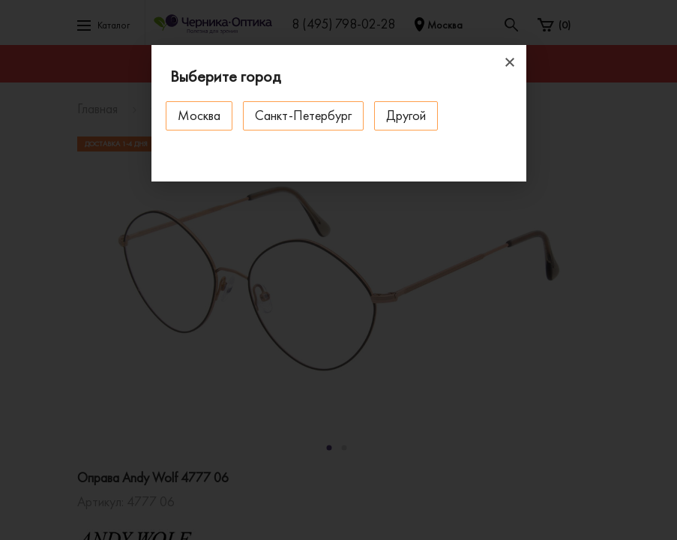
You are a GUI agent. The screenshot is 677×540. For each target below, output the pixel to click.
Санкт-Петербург (304, 115)
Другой (407, 115)
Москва (199, 115)
